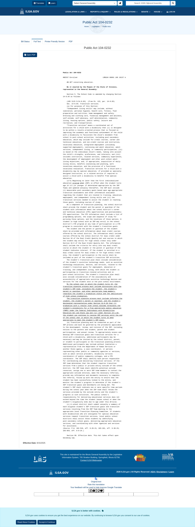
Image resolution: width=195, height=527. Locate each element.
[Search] (173, 3)
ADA (153, 472)
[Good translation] (92, 491)
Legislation (96, 26)
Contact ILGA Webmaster (91, 460)
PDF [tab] (71, 42)
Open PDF (30, 55)
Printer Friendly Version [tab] (55, 42)
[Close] (46, 522)
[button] (74, 11)
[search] (148, 3)
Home (86, 26)
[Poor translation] (100, 491)
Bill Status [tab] (25, 42)
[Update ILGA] (120, 3)
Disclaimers (161, 472)
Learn (171, 472)
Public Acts (107, 26)
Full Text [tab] (37, 42)
